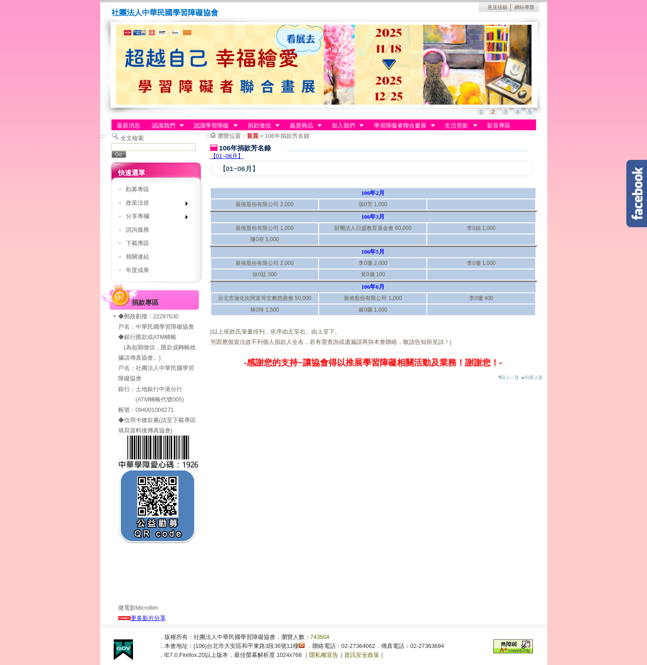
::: (102, 135)
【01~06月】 (227, 156)
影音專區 (498, 125)
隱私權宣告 (323, 655)
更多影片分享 (142, 618)
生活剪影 (458, 125)
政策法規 (154, 204)
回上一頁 (508, 377)
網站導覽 (524, 7)
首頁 (252, 135)
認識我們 (165, 125)
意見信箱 (497, 7)
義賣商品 (303, 125)
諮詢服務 (137, 229)
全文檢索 (132, 138)
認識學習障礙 (213, 125)
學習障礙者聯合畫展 (401, 125)
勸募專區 (137, 189)
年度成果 (137, 270)
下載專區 (137, 243)
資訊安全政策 (361, 655)
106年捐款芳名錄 (287, 135)
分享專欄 (154, 218)
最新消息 (128, 125)
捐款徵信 (260, 125)
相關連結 (137, 256)
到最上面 (532, 377)
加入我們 (344, 125)
